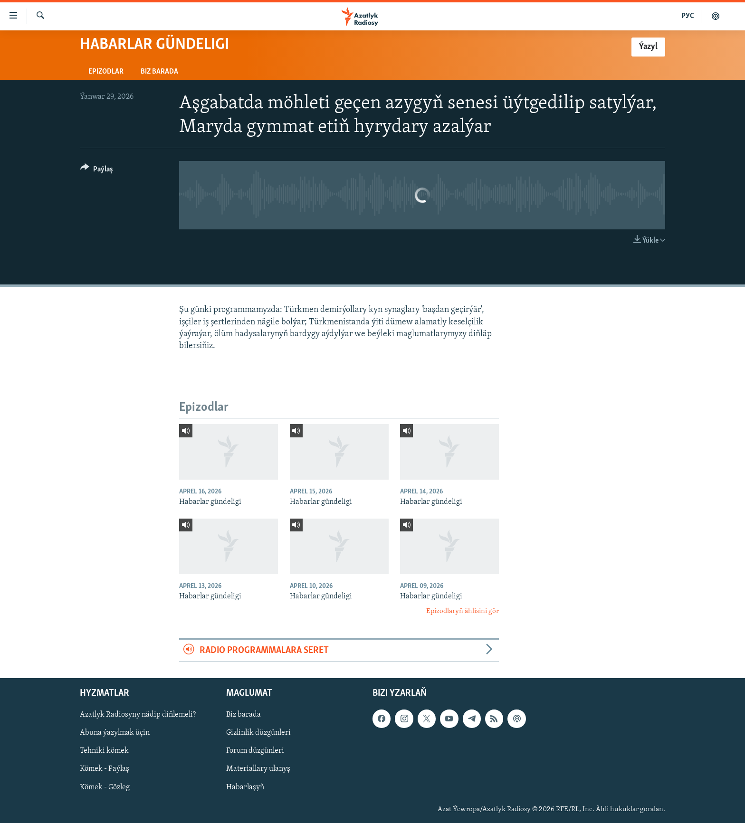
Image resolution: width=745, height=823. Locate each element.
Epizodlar (106, 72)
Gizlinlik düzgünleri (258, 733)
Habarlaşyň (245, 787)
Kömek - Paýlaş (104, 769)
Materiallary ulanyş (258, 769)
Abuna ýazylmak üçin (115, 733)
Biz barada (159, 72)
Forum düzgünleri (255, 751)
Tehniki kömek (104, 751)
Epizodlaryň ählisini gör (462, 611)
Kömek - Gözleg (105, 787)
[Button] (96, 170)
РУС (687, 16)
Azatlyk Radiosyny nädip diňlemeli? (138, 715)
